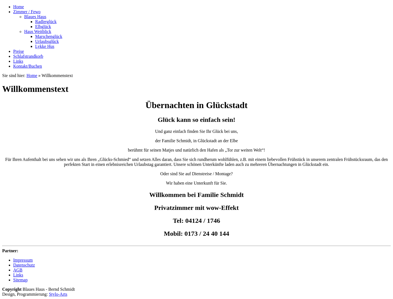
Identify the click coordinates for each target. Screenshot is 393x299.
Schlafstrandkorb (28, 56)
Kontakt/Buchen (27, 66)
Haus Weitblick (37, 31)
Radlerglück (46, 21)
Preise (18, 51)
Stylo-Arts (58, 294)
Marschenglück (48, 36)
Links (18, 61)
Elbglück (43, 26)
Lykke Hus (44, 46)
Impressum (23, 260)
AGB (18, 270)
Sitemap (20, 280)
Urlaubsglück (47, 41)
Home (18, 6)
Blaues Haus (35, 16)
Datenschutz (24, 265)
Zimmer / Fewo (27, 11)
